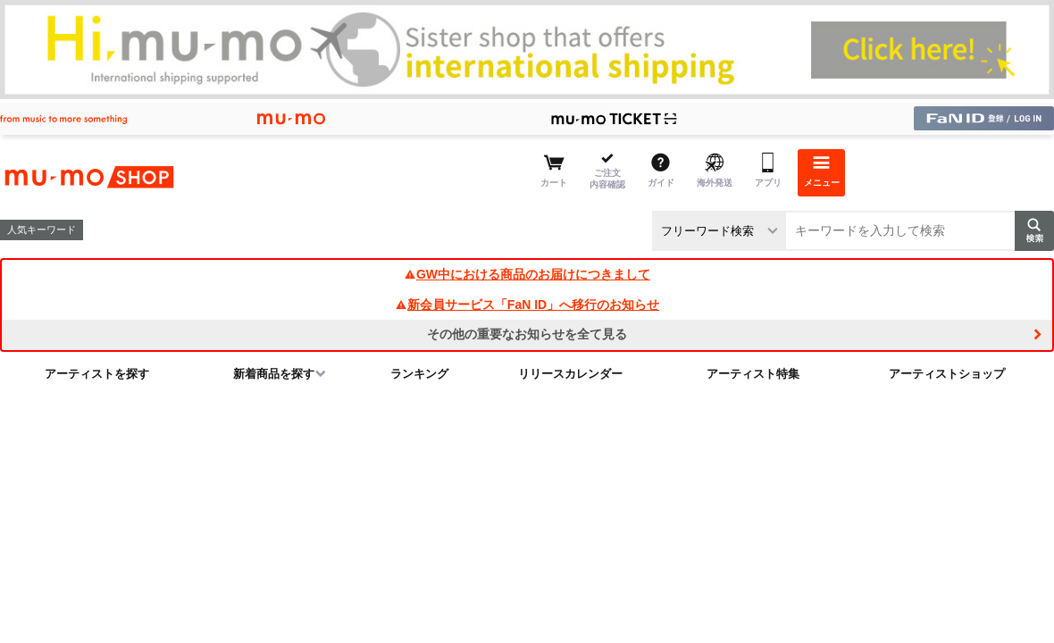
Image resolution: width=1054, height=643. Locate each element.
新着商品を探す (273, 373)
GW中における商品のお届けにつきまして (527, 274)
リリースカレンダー (570, 373)
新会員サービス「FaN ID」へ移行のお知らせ (527, 304)
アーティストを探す (97, 373)
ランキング (419, 373)
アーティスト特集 (753, 373)
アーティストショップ (947, 373)
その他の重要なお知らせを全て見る (527, 334)
